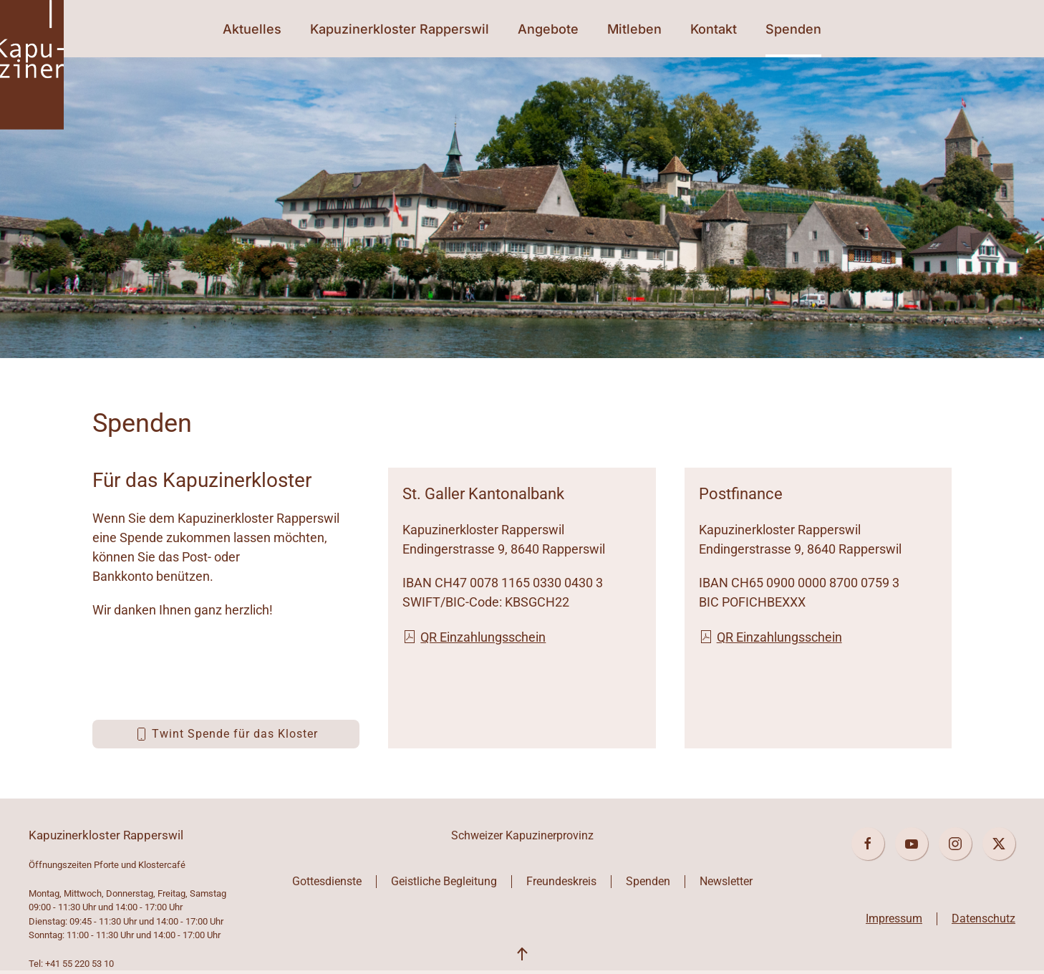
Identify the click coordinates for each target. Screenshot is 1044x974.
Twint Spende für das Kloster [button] (226, 734)
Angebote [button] (548, 29)
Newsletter (726, 881)
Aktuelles (252, 29)
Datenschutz (983, 918)
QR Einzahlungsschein (474, 637)
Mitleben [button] (634, 29)
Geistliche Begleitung (444, 881)
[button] (522, 954)
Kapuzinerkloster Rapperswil (106, 835)
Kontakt (713, 29)
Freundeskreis (561, 881)
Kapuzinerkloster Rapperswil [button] (399, 29)
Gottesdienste (327, 881)
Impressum (894, 918)
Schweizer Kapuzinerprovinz (522, 835)
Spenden (793, 29)
